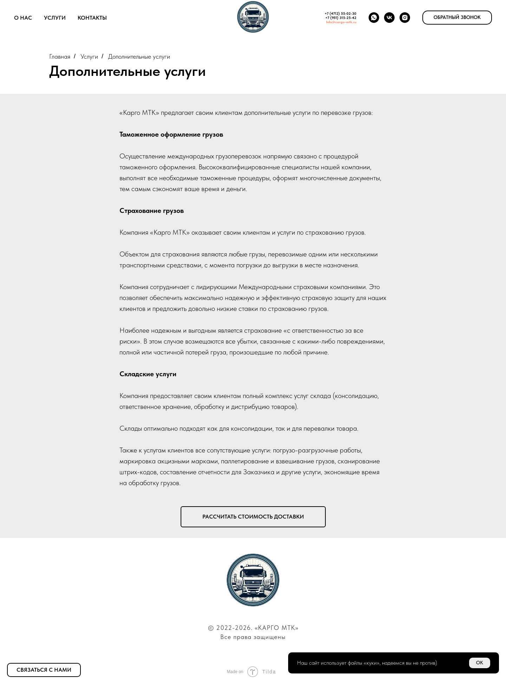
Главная (59, 56)
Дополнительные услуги (139, 56)
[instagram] (405, 17)
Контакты (92, 17)
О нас (23, 17)
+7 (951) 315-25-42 (340, 17)
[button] (457, 18)
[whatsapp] (374, 17)
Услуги (55, 17)
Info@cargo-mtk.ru (341, 22)
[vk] (389, 17)
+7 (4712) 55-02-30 (340, 13)
